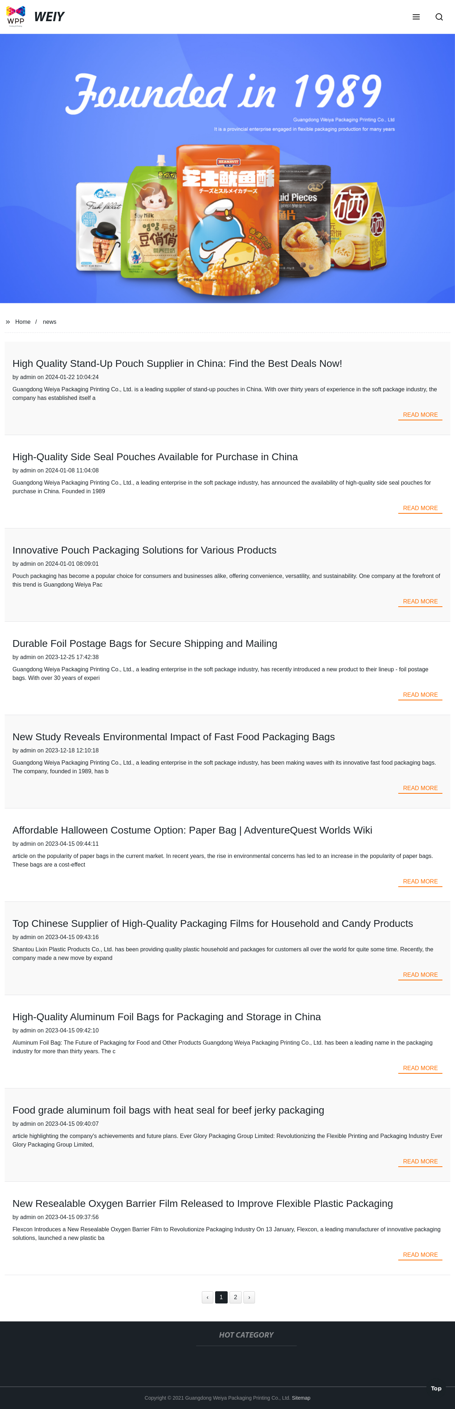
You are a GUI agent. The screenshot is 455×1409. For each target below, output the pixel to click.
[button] (416, 18)
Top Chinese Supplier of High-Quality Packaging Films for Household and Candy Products (213, 923)
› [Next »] (249, 1297)
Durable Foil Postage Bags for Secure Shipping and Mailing (145, 643)
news (49, 322)
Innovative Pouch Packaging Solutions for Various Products (145, 550)
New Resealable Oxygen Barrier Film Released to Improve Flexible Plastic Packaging (203, 1203)
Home (23, 322)
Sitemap (301, 1398)
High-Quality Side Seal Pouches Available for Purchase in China (155, 456)
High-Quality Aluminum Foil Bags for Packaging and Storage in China (167, 1016)
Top (436, 1387)
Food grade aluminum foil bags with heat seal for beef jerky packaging (169, 1110)
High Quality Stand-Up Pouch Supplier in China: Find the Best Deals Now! (177, 363)
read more (420, 415)
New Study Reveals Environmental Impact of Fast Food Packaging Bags (174, 736)
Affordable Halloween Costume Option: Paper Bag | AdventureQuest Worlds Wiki (192, 830)
